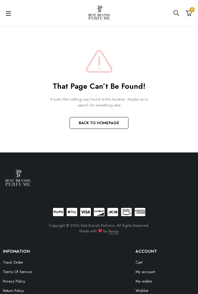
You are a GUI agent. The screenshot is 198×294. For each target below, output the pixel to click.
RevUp (113, 231)
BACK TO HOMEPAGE (99, 123)
